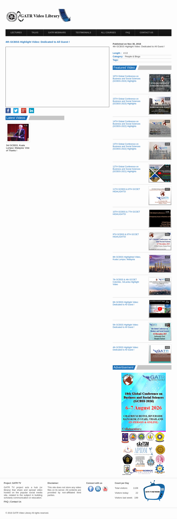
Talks (35, 32)
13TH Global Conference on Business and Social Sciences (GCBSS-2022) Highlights (126, 146)
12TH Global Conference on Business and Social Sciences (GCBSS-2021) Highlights (126, 169)
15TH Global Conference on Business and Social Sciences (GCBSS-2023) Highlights (126, 101)
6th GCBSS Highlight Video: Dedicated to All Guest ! (125, 303)
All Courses (108, 32)
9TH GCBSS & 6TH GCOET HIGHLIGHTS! (126, 235)
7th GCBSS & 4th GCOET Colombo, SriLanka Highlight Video (126, 282)
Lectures (16, 32)
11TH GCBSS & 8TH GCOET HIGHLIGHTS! (126, 190)
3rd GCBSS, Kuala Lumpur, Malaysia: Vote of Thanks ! (17, 148)
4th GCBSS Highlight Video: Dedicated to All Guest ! (125, 348)
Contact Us (146, 32)
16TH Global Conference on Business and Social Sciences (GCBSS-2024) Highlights (126, 78)
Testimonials (83, 32)
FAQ (128, 32)
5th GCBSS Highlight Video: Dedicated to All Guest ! (125, 326)
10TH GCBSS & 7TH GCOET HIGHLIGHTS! (126, 213)
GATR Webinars (57, 32)
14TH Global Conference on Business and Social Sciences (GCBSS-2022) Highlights (126, 123)
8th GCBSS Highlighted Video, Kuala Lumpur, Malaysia (127, 258)
